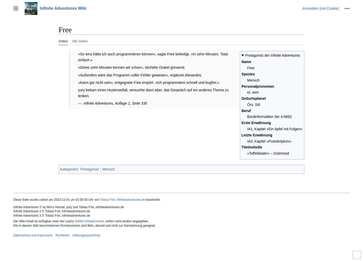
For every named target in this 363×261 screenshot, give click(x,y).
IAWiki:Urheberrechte (89, 221)
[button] (16, 8)
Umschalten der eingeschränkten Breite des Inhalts (357, 257)
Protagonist (89, 169)
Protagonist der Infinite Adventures (272, 55)
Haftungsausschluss (86, 235)
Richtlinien (63, 235)
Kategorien (69, 169)
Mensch (108, 169)
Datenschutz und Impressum (32, 235)
